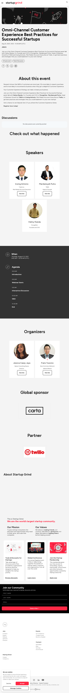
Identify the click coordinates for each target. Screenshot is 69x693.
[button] (67, 2)
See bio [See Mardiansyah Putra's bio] (47, 193)
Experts (4, 635)
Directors (5, 640)
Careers (5, 657)
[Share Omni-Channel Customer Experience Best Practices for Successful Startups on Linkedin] (11, 65)
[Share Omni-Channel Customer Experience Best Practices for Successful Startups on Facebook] (3, 65)
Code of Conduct (43, 683)
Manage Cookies (15, 688)
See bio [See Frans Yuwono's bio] (47, 373)
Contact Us (6, 659)
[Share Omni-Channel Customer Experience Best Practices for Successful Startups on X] (7, 65)
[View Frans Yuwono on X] (47, 359)
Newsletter (38, 644)
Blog (37, 646)
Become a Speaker (40, 637)
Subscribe (34, 608)
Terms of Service (33, 683)
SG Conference (40, 633)
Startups (5, 637)
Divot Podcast (39, 649)
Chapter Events (40, 635)
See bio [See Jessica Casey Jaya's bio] (21, 373)
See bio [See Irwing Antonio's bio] (21, 193)
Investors (5, 633)
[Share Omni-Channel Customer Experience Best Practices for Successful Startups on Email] (15, 65)
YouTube (38, 648)
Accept (22, 683)
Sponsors (5, 638)
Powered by (34, 689)
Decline (8, 683)
